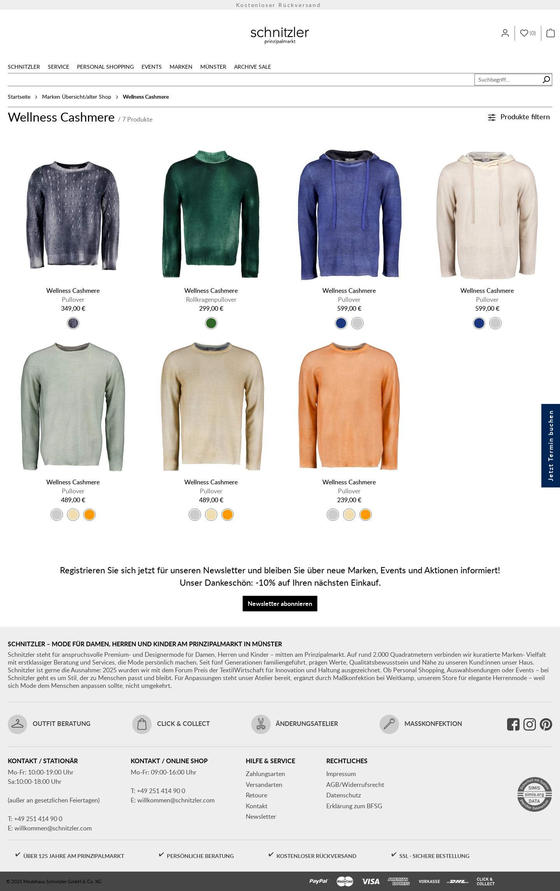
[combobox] (507, 79)
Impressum (341, 773)
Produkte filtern (519, 116)
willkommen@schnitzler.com (53, 828)
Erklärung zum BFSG (354, 806)
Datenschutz (343, 795)
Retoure (256, 795)
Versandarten (264, 784)
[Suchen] (546, 79)
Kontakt (257, 806)
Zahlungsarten (265, 773)
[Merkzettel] (528, 33)
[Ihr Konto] (505, 33)
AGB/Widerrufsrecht (355, 784)
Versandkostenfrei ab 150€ (280, 5)
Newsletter (261, 816)
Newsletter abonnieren (280, 603)
